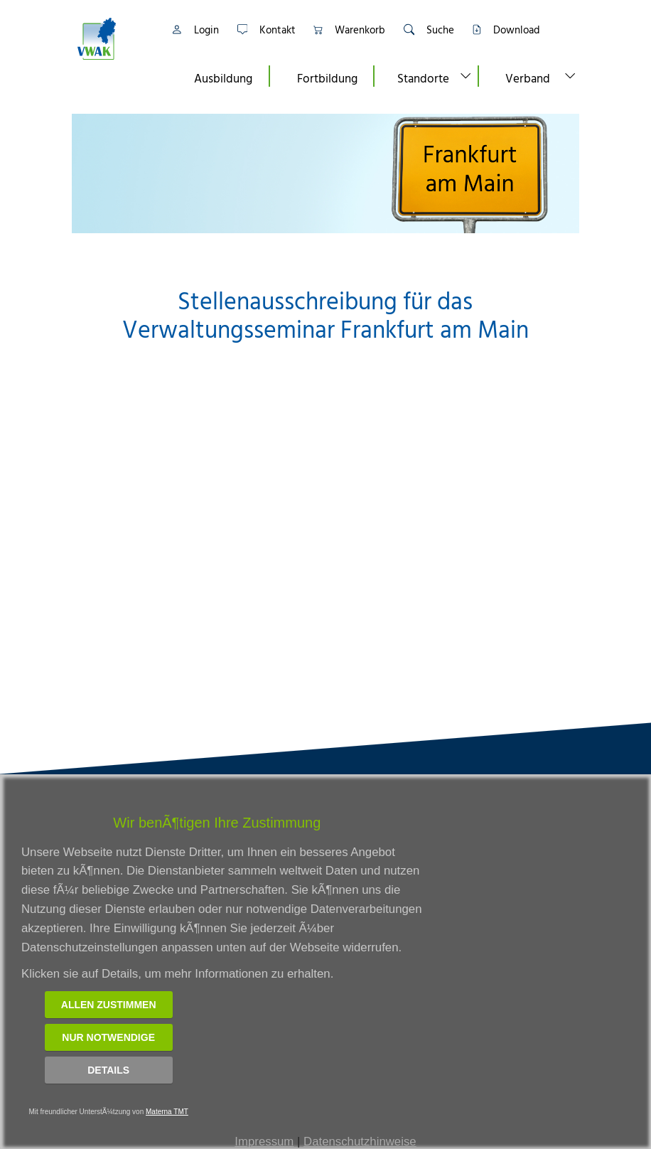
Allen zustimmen (108, 1004)
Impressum (264, 1141)
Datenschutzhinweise (359, 1141)
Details (108, 1070)
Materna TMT (167, 1112)
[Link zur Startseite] (114, 39)
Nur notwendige (108, 1037)
